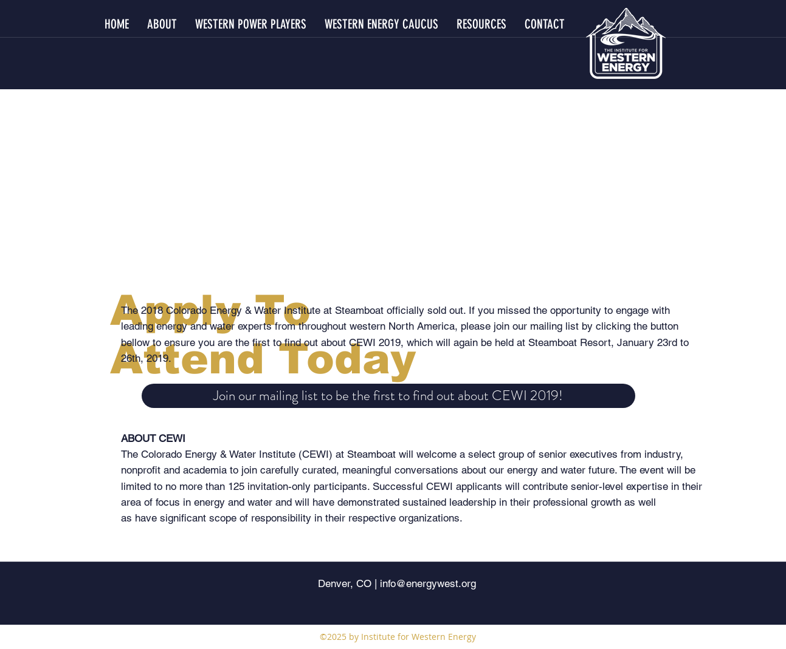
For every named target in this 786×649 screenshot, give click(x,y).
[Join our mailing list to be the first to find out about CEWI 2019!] (388, 396)
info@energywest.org (428, 583)
